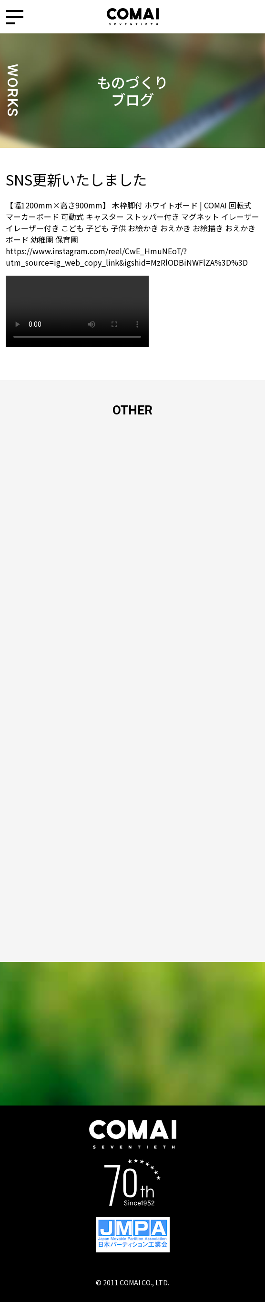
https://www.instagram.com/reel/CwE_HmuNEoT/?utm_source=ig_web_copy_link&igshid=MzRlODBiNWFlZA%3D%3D (127, 256)
